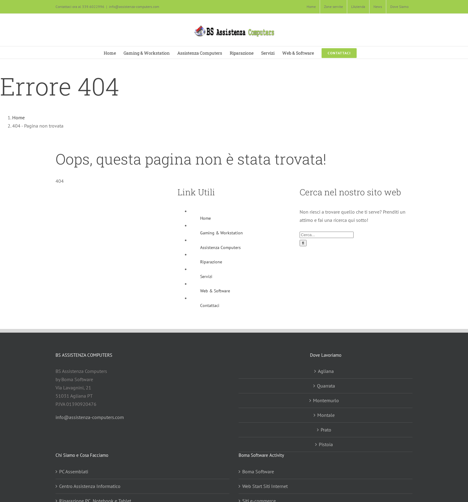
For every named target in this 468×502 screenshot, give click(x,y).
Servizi (206, 276)
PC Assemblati (73, 471)
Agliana (326, 371)
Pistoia (326, 444)
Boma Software (258, 471)
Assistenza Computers (220, 247)
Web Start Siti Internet (265, 486)
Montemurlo (326, 400)
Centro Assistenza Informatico (90, 486)
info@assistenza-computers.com (134, 6)
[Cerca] (303, 243)
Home (205, 218)
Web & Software (215, 291)
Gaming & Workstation (221, 233)
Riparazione (211, 262)
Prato (326, 430)
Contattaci (209, 305)
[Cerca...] (327, 235)
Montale (326, 415)
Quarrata (326, 386)
